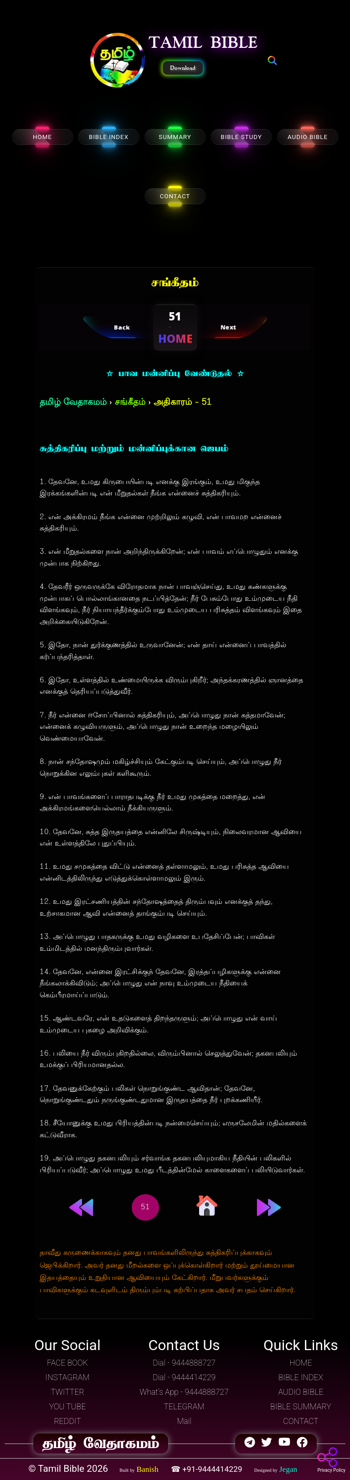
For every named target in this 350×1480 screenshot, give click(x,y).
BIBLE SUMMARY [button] (300, 1406)
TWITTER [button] (67, 1392)
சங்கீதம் (130, 402)
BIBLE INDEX (109, 137)
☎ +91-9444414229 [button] (207, 1469)
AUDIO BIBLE (308, 137)
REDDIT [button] (67, 1421)
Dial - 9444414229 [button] (184, 1377)
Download (183, 68)
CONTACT (175, 196)
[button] (117, 61)
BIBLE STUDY (241, 137)
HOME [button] (300, 1362)
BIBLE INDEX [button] (300, 1377)
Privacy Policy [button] (331, 1470)
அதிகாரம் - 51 (182, 402)
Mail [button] (184, 1421)
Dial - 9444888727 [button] (184, 1362)
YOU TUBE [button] (67, 1406)
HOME (42, 137)
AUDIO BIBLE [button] (300, 1392)
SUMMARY (175, 137)
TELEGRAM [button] (184, 1406)
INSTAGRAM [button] (68, 1377)
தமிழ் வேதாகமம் (73, 402)
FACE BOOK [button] (67, 1362)
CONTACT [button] (300, 1421)
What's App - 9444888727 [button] (183, 1392)
